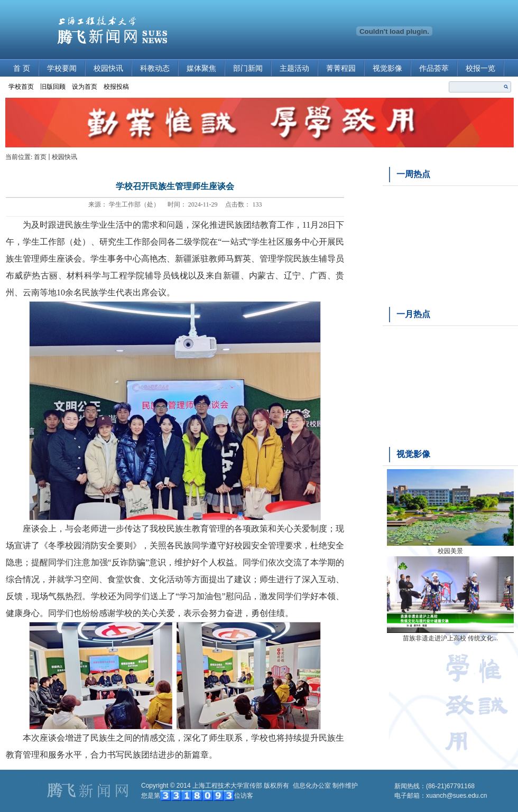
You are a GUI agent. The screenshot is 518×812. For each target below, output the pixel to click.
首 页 (21, 68)
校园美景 (450, 551)
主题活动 (294, 68)
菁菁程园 (341, 68)
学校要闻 (62, 68)
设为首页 (84, 86)
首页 (40, 157)
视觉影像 (387, 68)
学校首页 (21, 86)
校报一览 (480, 68)
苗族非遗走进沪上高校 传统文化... (450, 638)
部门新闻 (248, 68)
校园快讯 (108, 68)
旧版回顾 (53, 86)
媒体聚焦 (201, 68)
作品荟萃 (434, 68)
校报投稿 (116, 86)
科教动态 (155, 68)
